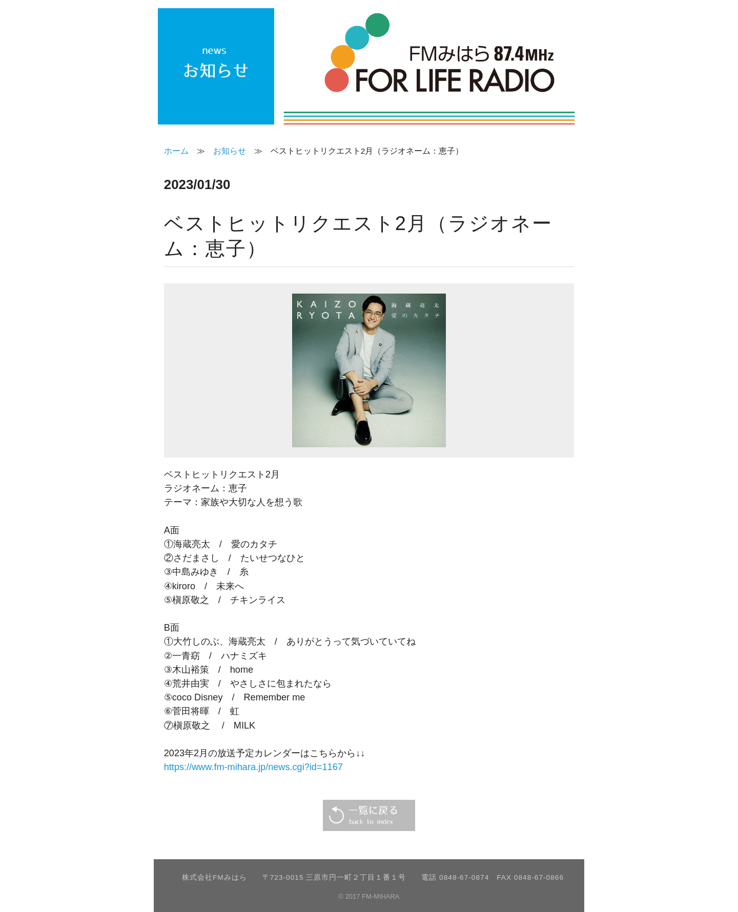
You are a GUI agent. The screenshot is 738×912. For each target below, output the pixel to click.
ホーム (176, 151)
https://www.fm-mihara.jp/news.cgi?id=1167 (253, 767)
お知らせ (229, 151)
